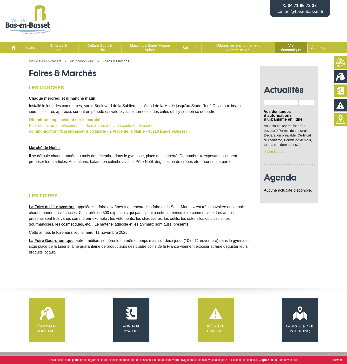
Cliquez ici (266, 360)
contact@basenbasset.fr (300, 11)
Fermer (337, 360)
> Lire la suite (275, 152)
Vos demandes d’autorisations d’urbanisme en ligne (283, 115)
